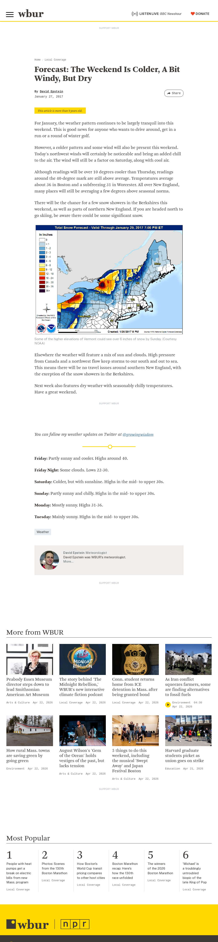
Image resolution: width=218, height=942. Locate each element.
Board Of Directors (78, 852)
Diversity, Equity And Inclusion (87, 846)
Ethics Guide (72, 887)
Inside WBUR (73, 839)
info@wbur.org (20, 840)
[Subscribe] (99, 937)
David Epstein (51, 92)
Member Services (132, 846)
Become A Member (133, 852)
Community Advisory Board (85, 859)
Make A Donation (132, 832)
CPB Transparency (78, 866)
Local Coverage (55, 60)
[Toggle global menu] (10, 15)
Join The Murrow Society (138, 866)
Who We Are (72, 832)
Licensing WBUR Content (83, 894)
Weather (43, 502)
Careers (69, 873)
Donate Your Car (131, 859)
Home (37, 60)
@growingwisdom (139, 405)
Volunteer (125, 839)
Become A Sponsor (133, 873)
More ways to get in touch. (32, 865)
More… (68, 532)
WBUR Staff (72, 880)
